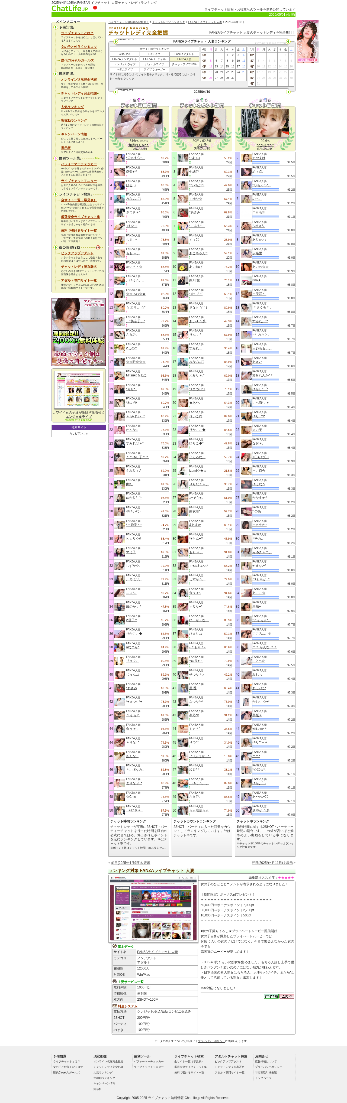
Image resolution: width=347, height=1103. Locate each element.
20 (216, 72)
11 (243, 60)
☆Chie (131, 797)
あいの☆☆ (260, 267)
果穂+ (256, 607)
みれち (257, 674)
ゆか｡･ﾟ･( (259, 783)
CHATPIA (124, 54)
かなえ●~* (259, 498)
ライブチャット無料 (162, 1098)
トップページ (263, 1077)
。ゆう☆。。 (136, 280)
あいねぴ (195, 267)
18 (243, 66)
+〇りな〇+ (260, 457)
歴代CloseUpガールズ (77, 60)
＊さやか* (259, 525)
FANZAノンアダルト (124, 59)
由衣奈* (194, 511)
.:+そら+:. (133, 715)
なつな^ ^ (196, 702)
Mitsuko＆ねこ (136, 375)
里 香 (193, 688)
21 (221, 72)
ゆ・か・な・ (199, 620)
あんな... (132, 756)
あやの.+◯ (260, 797)
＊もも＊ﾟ (258, 212)
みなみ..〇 (133, 199)
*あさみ (131, 688)
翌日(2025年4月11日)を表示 (272, 863)
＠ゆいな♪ (133, 511)
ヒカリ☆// (133, 539)
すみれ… (195, 348)
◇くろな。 (197, 457)
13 (216, 66)
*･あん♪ (194, 158)
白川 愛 (194, 280)
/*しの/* (131, 348)
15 (227, 66)
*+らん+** (196, 539)
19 (210, 72)
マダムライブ (125, 69)
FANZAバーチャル (154, 59)
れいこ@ (195, 416)
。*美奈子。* (135, 321)
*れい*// (131, 403)
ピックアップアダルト (77, 253)
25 (243, 72)
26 (210, 77)
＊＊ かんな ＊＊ (264, 647)
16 (232, 66)
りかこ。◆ (134, 634)
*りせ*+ (131, 389)
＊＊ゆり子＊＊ (137, 457)
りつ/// (193, 742)
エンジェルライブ (125, 64)
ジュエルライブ (154, 64)
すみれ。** (260, 321)
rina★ (256, 280)
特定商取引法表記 (266, 1072)
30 (232, 77)
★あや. (194, 403)
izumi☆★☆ (198, 471)
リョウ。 (132, 661)
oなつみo (132, 647)
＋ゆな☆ (195, 199)
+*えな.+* (259, 566)
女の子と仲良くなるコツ (79, 47)
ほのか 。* (133, 607)
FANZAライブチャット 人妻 (205, 22)
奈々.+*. (131, 729)
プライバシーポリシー (211, 1041)
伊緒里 (257, 253)
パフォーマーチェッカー (79, 164)
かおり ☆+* (260, 702)
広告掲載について (266, 1061)
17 (238, 66)
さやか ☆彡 (260, 810)
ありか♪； (259, 240)
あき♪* (257, 362)
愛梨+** (131, 172)
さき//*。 (132, 335)
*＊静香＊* (134, 525)
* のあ (256, 511)
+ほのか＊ (259, 729)
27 (216, 77)
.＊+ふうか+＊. (200, 756)
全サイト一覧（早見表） (79, 200)
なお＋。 (258, 443)
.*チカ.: (257, 539)
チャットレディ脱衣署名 (79, 267)
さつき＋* (133, 212)
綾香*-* (194, 770)
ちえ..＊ (132, 240)
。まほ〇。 (134, 579)
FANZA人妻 (184, 59)
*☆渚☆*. (259, 770)
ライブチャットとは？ (77, 33)
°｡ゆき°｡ (258, 226)
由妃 (129, 484)
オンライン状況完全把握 (79, 80)
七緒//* (194, 172)
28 (221, 77)
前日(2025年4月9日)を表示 (130, 863)
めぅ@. (257, 172)
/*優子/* (131, 620)
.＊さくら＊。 (262, 307)
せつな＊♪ (196, 674)
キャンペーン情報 (74, 134)
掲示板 (66, 148)
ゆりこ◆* (196, 443)
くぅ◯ (194, 240)
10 (238, 60)
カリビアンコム (78, 433)
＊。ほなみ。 (136, 770)
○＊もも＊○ (197, 647)
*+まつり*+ (134, 702)
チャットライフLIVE (184, 64)
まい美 (257, 430)
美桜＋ (257, 715)
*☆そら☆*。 (261, 620)
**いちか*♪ (196, 185)
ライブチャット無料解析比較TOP (128, 22)
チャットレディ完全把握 (80, 93)
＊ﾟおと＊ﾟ (131, 226)
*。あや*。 (197, 226)
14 (221, 66)
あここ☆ (258, 593)
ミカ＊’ (194, 729)
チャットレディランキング (168, 22)
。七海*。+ (260, 403)
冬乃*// (194, 715)
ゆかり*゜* (134, 498)
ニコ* (256, 756)
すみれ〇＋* (135, 443)
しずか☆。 (134, 566)
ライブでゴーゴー (154, 69)
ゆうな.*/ (258, 484)
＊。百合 (258, 471)
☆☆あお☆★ (136, 294)
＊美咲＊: (259, 294)
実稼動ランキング (74, 120)
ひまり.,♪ (196, 634)
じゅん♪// (132, 674)
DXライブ (154, 54)
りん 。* (195, 335)
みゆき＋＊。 (262, 552)
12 (210, 66)
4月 (204, 49)
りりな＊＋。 (199, 484)
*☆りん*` (196, 294)
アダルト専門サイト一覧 (79, 280)
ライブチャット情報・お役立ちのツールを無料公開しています (249, 9)
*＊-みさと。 (261, 335)
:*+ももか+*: (261, 579)
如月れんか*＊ (262, 375)
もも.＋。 (133, 253)
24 (238, 72)
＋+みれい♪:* (135, 416)
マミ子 (131, 552)
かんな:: (132, 430)
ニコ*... (131, 593)
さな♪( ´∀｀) (198, 307)
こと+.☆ (258, 661)
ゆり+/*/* (258, 416)
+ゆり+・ (196, 661)
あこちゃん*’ (198, 253)
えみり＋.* (133, 471)
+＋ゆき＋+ (134, 810)
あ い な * (259, 688)
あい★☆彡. (197, 321)
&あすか (195, 525)
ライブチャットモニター (79, 181)
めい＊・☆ (134, 267)
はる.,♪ (131, 185)
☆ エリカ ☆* (135, 307)
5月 (252, 49)
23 (232, 72)
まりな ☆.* (134, 783)
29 (227, 77)
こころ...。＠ (261, 634)
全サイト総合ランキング (154, 48)
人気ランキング (72, 107)
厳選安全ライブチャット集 (80, 217)
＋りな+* (132, 742)
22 (227, 72)
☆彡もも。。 (262, 348)
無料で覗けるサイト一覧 (79, 231)
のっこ (257, 199)
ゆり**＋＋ (260, 742)
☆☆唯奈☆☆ (136, 362)
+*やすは (258, 158)
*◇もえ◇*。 (135, 158)
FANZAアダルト (184, 54)
